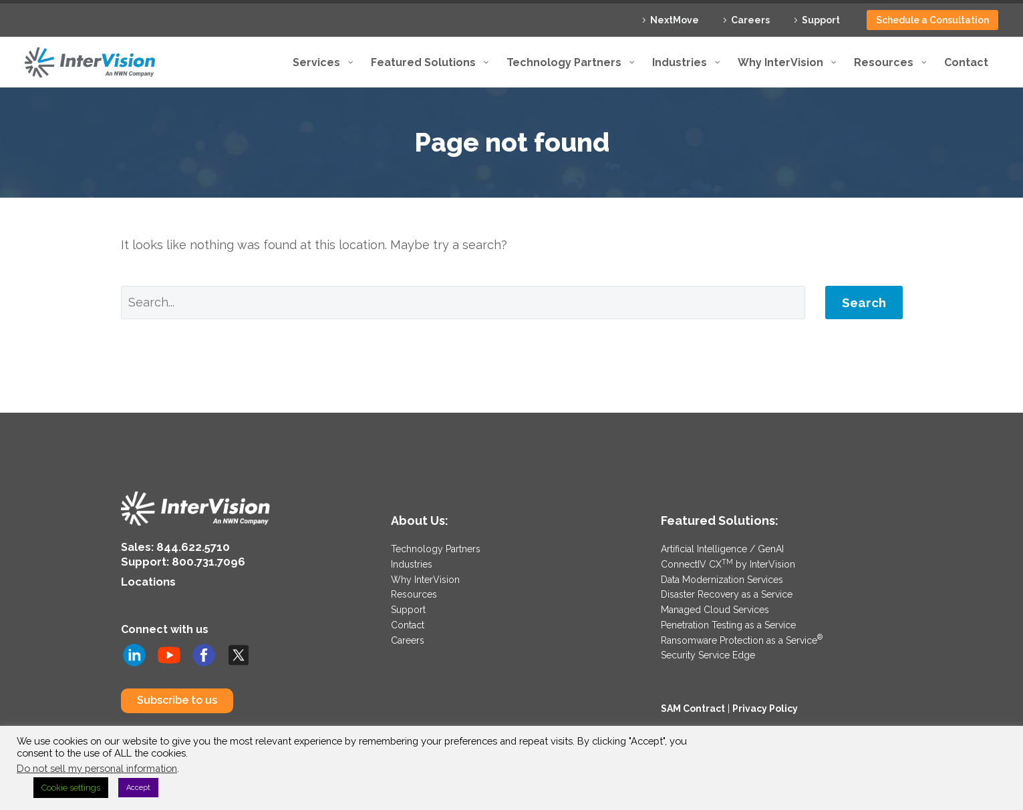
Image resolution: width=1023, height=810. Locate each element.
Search (864, 302)
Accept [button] (138, 787)
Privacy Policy (765, 704)
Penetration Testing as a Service (728, 622)
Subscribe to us (177, 697)
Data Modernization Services (722, 578)
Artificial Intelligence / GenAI (722, 549)
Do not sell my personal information (97, 768)
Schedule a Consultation (932, 20)
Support (821, 20)
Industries (411, 563)
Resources (414, 593)
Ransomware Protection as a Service (742, 637)
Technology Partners (435, 549)
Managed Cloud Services (715, 607)
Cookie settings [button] (70, 788)
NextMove (674, 20)
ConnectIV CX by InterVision (728, 563)
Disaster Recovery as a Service (726, 593)
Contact (407, 622)
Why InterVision (425, 578)
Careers (750, 20)
